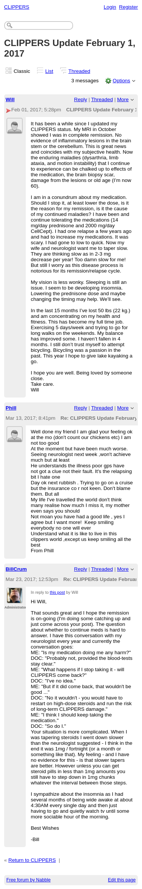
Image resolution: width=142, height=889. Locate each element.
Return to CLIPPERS (32, 860)
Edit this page (122, 880)
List (49, 71)
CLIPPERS (16, 7)
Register (128, 7)
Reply (80, 99)
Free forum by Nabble (28, 880)
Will (10, 99)
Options (121, 80)
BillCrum (16, 569)
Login (110, 7)
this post (57, 592)
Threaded (80, 71)
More (123, 99)
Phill (11, 408)
